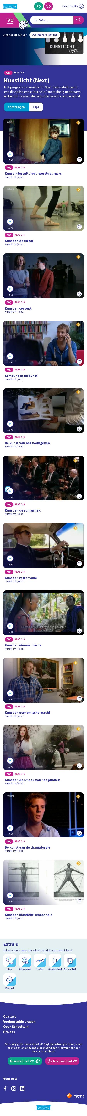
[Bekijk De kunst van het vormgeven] (43, 419)
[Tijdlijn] (40, 962)
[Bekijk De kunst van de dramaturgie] (43, 823)
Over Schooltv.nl (16, 1026)
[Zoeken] (78, 20)
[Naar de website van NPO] (69, 1096)
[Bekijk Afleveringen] (16, 107)
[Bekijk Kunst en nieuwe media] (43, 621)
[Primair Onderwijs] (38, 6)
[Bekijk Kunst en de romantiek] (43, 487)
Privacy (9, 1031)
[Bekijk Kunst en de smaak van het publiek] (43, 756)
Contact (9, 1016)
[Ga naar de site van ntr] (79, 1096)
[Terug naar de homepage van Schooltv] (10, 6)
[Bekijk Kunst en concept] (43, 284)
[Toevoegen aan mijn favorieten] (79, 159)
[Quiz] (9, 962)
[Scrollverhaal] (55, 962)
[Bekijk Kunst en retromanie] (43, 554)
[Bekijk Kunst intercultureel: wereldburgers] (43, 150)
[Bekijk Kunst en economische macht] (43, 689)
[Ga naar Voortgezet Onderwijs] (11, 20)
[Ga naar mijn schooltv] (73, 6)
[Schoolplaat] (25, 962)
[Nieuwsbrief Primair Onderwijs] (25, 1061)
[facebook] (5, 1088)
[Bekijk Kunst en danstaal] (43, 217)
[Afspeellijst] (70, 962)
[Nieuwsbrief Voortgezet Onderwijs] (62, 1061)
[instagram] (13, 1088)
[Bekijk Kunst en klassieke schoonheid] (43, 891)
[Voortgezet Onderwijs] (48, 6)
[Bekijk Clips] (36, 107)
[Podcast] (9, 981)
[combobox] (51, 20)
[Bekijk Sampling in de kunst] (43, 352)
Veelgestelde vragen (19, 1021)
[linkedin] (22, 1088)
